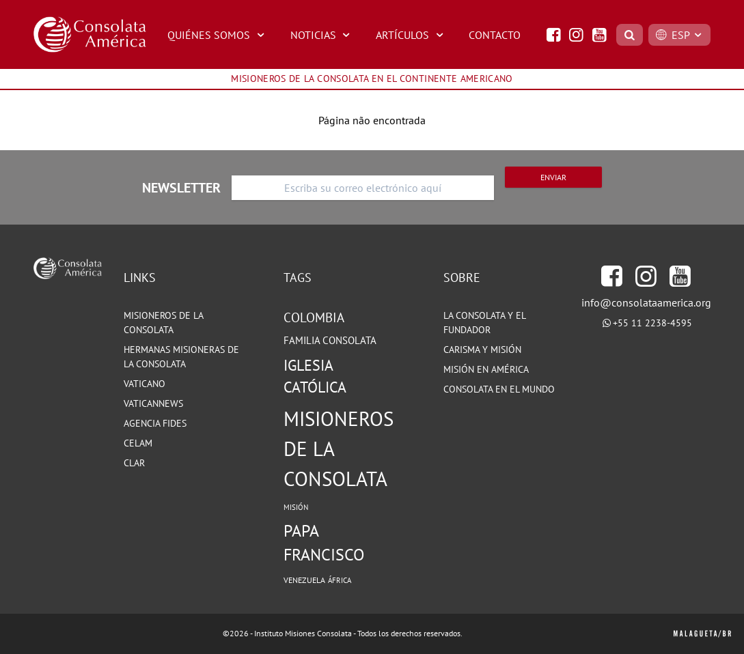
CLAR (134, 463)
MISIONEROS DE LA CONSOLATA (163, 322)
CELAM (138, 443)
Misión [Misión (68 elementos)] (296, 507)
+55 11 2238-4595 (652, 323)
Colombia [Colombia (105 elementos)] (314, 317)
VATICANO (144, 384)
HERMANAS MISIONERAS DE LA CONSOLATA (181, 356)
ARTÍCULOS (411, 35)
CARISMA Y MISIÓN (482, 349)
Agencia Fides (155, 423)
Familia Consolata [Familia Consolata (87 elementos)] (330, 340)
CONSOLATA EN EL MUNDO (499, 389)
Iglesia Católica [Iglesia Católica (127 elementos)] (315, 376)
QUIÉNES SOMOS (217, 35)
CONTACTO (495, 35)
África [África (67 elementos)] (339, 580)
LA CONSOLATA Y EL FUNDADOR (484, 322)
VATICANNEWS (153, 403)
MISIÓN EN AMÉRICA (486, 369)
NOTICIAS (322, 35)
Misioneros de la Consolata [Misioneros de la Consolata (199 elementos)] (339, 449)
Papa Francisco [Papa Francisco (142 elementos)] (324, 543)
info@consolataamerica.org (646, 302)
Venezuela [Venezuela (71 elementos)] (304, 580)
